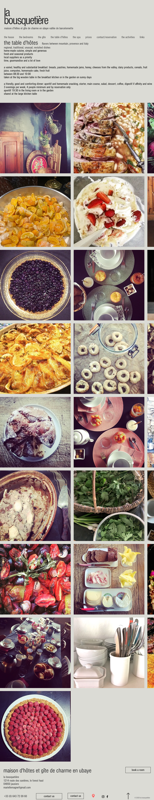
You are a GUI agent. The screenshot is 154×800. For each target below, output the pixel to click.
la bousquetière (26, 16)
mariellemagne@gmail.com (17, 787)
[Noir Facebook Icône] (107, 796)
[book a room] (138, 770)
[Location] (93, 795)
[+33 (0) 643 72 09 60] (15, 796)
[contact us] (49, 796)
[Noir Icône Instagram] (103, 796)
